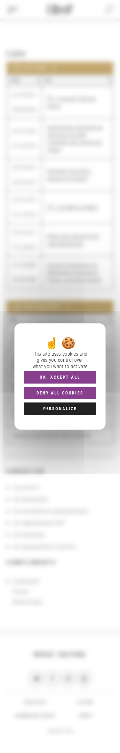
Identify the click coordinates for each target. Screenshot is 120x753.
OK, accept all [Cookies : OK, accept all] (60, 377)
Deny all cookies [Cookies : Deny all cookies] (60, 393)
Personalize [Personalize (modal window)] (60, 408)
